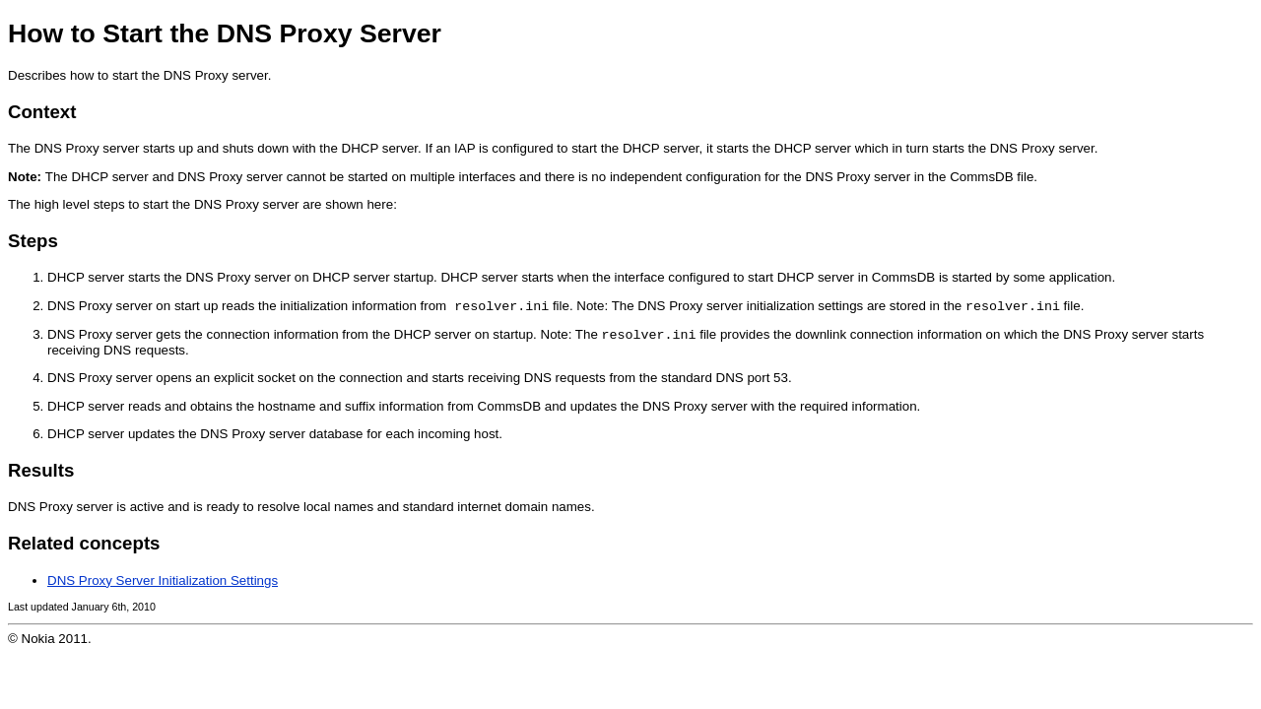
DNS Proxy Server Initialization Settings (162, 584)
